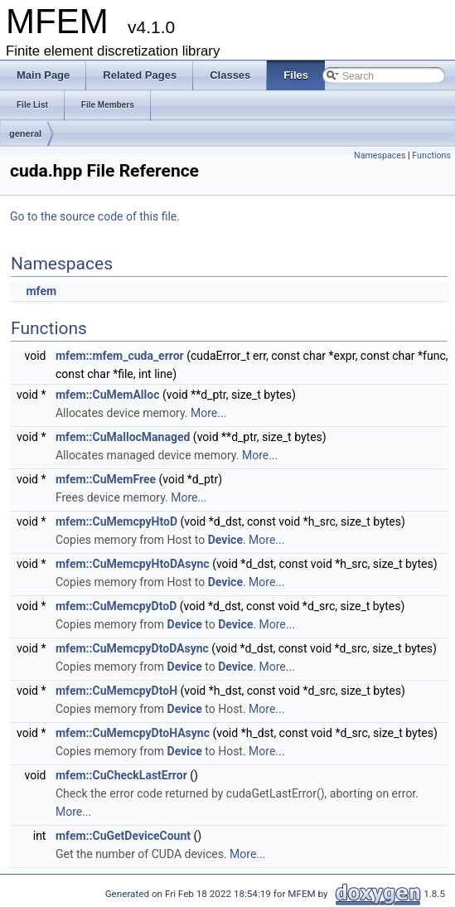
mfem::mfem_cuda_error (120, 355)
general (25, 133)
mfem (41, 291)
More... (208, 413)
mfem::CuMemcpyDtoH (116, 690)
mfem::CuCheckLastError (121, 775)
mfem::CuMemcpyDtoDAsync (132, 648)
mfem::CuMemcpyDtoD (116, 606)
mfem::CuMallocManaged (123, 437)
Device (225, 539)
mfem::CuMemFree (106, 479)
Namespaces (379, 155)
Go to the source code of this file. (95, 216)
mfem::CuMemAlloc (108, 394)
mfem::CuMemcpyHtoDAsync (133, 563)
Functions (431, 155)
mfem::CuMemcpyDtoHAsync (133, 733)
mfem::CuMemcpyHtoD (116, 521)
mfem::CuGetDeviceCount (123, 835)
